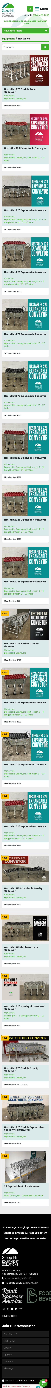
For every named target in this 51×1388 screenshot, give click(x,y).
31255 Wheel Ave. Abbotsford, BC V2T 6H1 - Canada (20, 1272)
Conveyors (9, 95)
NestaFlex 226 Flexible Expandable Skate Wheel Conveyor (24, 1128)
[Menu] (37, 8)
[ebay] (20, 1309)
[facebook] (8, 1309)
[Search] (21, 47)
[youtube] (12, 1309)
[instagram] (4, 1309)
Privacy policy (9, 1315)
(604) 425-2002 (41, 15)
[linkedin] (16, 1309)
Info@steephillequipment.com (21, 1283)
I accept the (19, 1380)
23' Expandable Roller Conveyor (22, 1186)
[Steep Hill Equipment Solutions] (10, 1256)
